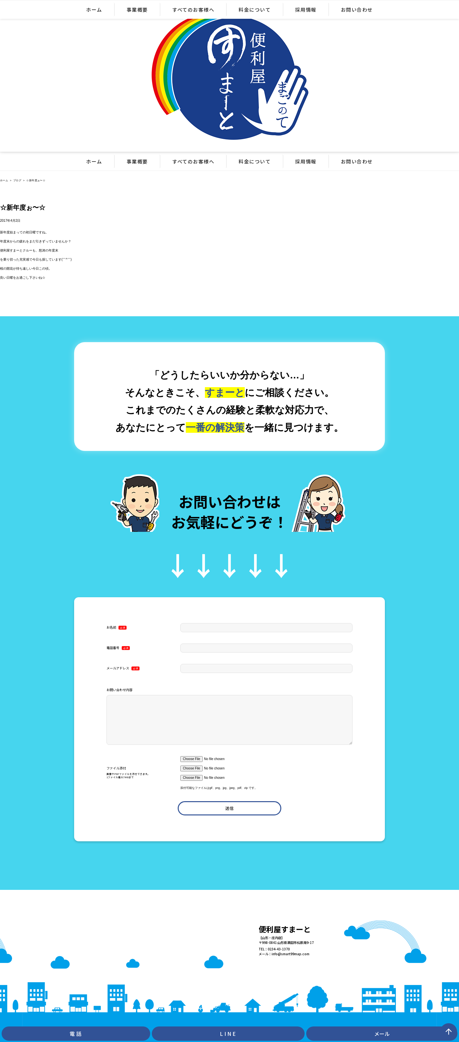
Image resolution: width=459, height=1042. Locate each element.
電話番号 (118, 647)
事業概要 (137, 161)
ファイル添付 (143, 773)
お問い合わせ (357, 161)
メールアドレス (123, 668)
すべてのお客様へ (193, 161)
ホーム (94, 161)
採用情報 (306, 161)
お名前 (116, 627)
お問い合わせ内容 (119, 689)
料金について (255, 161)
